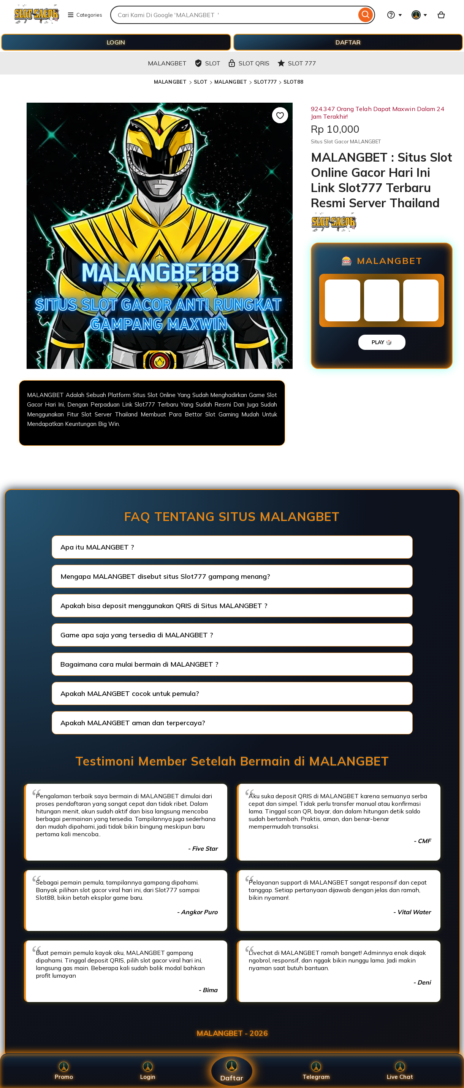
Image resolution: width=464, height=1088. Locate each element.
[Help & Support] (394, 15)
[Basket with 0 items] (441, 15)
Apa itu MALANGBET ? (97, 547)
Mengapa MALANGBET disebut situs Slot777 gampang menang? (165, 576)
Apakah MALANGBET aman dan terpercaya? (132, 722)
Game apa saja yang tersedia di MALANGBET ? (136, 635)
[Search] (365, 15)
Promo (64, 1071)
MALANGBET (171, 82)
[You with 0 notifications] (419, 15)
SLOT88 (293, 82)
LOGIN (116, 42)
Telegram (316, 1071)
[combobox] (233, 15)
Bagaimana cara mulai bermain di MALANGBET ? (139, 664)
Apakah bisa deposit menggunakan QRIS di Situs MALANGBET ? (164, 605)
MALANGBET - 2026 (232, 1033)
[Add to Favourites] (280, 115)
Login (147, 1071)
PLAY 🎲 (382, 342)
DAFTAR (348, 42)
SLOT (200, 82)
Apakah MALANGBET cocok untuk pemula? (129, 693)
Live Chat (400, 1071)
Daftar (231, 1071)
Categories (84, 14)
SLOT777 (265, 82)
